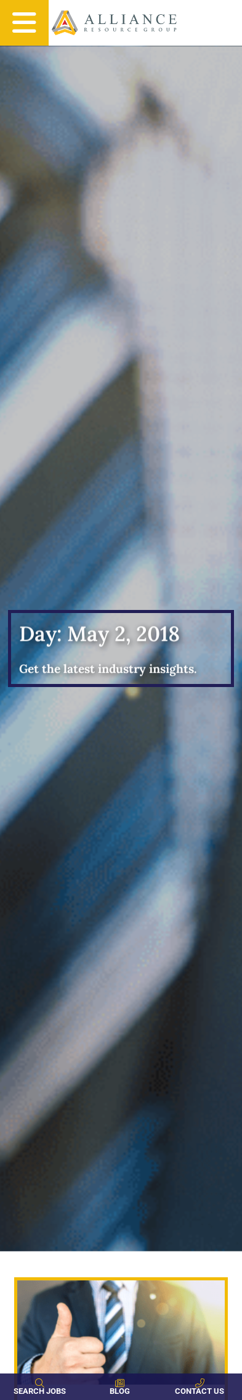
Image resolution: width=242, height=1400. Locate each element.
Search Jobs (40, 1391)
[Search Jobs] (39, 1383)
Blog (120, 1391)
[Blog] (119, 1383)
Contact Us (199, 1391)
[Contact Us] (199, 1383)
